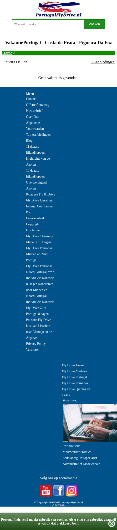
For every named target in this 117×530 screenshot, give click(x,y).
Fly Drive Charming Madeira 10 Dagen (39, 239)
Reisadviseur (71, 446)
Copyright (33, 224)
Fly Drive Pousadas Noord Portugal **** (40, 269)
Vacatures (32, 350)
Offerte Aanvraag (37, 105)
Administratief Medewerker (81, 464)
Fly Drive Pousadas (75, 383)
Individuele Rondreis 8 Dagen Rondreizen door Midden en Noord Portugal (40, 287)
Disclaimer (33, 230)
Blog (29, 140)
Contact (31, 99)
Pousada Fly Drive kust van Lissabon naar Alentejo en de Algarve (39, 329)
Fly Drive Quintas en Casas (76, 392)
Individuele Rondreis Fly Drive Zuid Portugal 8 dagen (40, 308)
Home (7, 53)
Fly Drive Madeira (74, 371)
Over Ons (32, 117)
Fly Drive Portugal (74, 377)
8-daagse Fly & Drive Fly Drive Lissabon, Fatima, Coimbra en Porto (40, 203)
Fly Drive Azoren (73, 365)
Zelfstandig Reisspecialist (80, 458)
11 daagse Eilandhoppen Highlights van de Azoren (38, 155)
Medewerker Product (77, 452)
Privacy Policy (36, 344)
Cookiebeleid (35, 218)
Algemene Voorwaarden (35, 125)
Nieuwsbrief (34, 111)
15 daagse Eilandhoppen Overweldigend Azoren (36, 179)
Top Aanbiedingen (38, 134)
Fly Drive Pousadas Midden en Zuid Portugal (39, 254)
